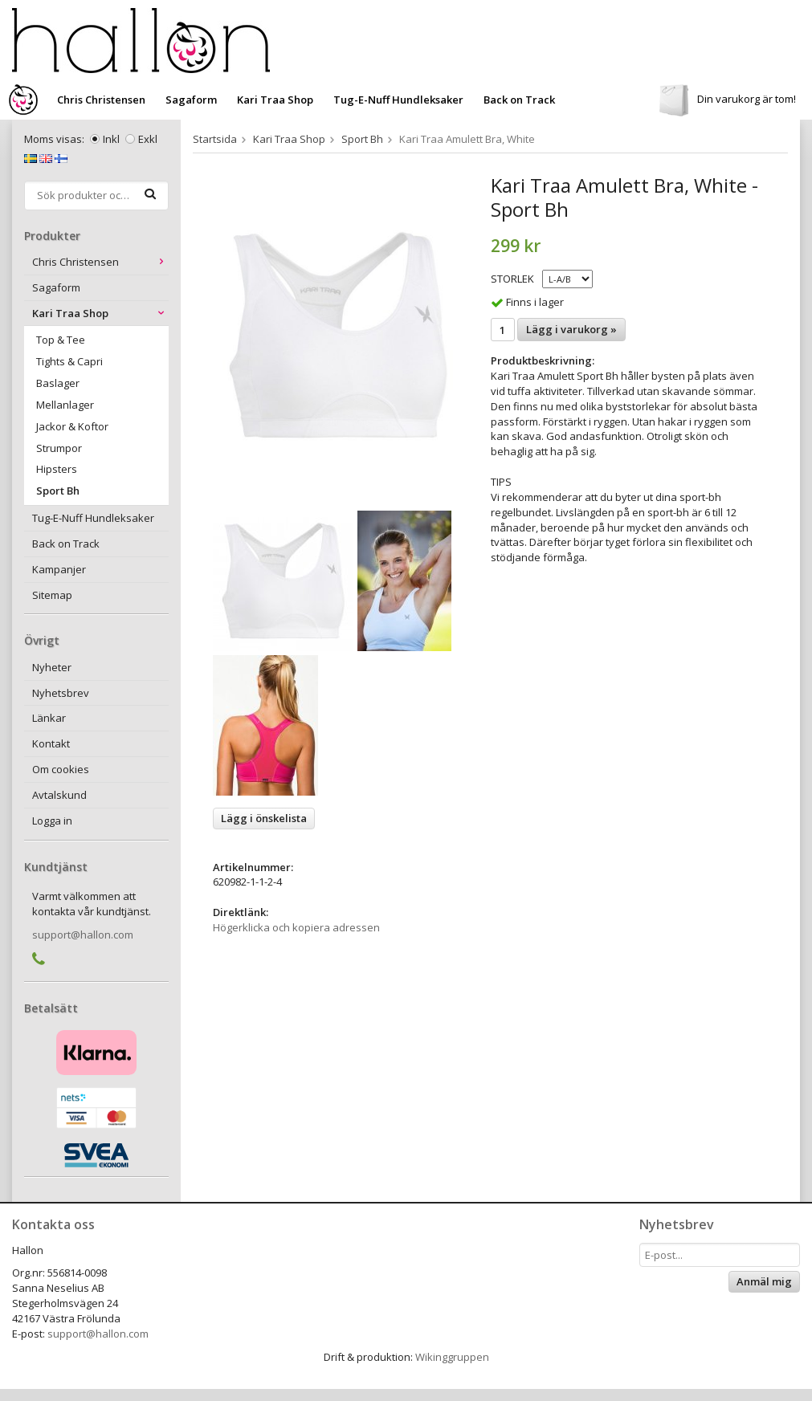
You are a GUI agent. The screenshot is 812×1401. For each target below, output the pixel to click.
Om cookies (60, 769)
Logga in (52, 820)
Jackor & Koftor (72, 426)
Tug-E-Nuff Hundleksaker (398, 99)
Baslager (58, 383)
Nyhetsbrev (60, 693)
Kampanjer (59, 569)
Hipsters (56, 469)
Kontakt (51, 743)
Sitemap (52, 595)
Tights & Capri (69, 361)
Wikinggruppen (452, 1357)
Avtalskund (59, 795)
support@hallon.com (82, 934)
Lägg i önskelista (264, 818)
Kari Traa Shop (275, 99)
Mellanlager (65, 404)
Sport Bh (58, 490)
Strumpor (59, 448)
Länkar (49, 718)
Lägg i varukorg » (571, 329)
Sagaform (191, 99)
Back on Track (519, 99)
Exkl (147, 139)
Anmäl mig (764, 1281)
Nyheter (51, 667)
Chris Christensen (101, 99)
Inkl (111, 139)
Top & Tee (60, 339)
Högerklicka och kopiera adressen (296, 927)
